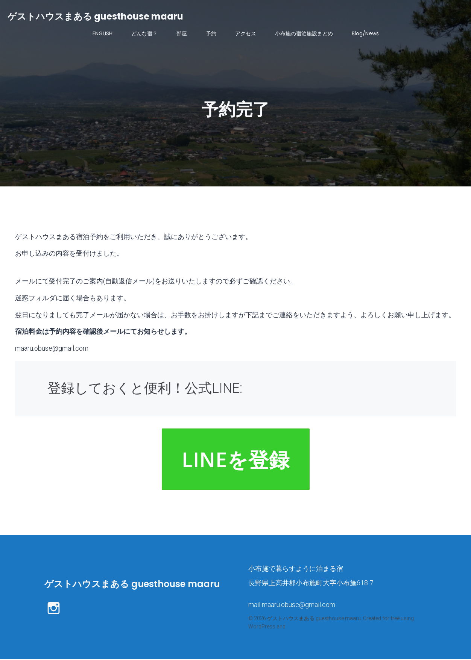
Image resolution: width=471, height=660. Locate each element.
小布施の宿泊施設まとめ (304, 34)
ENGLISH (102, 34)
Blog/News (365, 34)
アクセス (245, 34)
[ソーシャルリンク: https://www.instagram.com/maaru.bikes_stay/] (56, 608)
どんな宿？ (144, 34)
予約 (211, 34)
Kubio (294, 627)
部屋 (181, 34)
